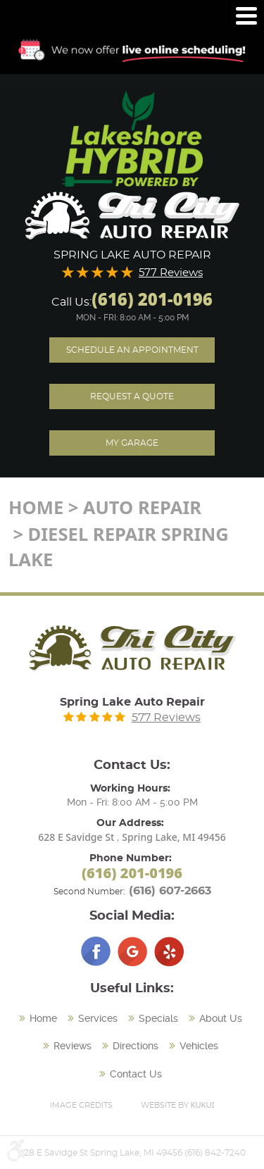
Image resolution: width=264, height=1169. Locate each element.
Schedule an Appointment (132, 350)
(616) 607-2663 (170, 890)
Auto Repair (142, 507)
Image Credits (81, 1105)
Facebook (96, 951)
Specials (158, 1018)
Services (98, 1018)
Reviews (73, 1045)
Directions (135, 1045)
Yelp (169, 951)
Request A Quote (132, 396)
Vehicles (199, 1045)
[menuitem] (40, 1019)
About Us (220, 1018)
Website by (178, 1104)
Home (35, 507)
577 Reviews (171, 273)
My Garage (132, 443)
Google (132, 951)
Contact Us (136, 1074)
